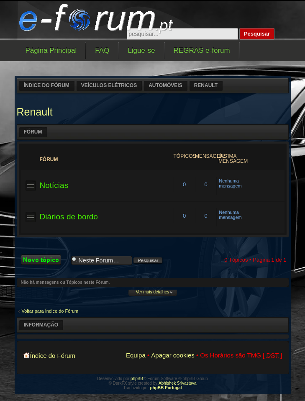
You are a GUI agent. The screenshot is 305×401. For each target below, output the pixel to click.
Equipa (136, 355)
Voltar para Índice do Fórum (50, 311)
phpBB (137, 378)
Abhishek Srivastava (178, 383)
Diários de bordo (69, 216)
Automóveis (165, 85)
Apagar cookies (172, 355)
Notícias (54, 185)
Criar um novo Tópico (44, 259)
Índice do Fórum (46, 85)
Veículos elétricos (109, 85)
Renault (206, 85)
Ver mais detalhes (152, 292)
